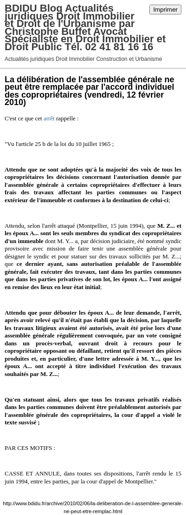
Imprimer (165, 9)
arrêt (49, 118)
